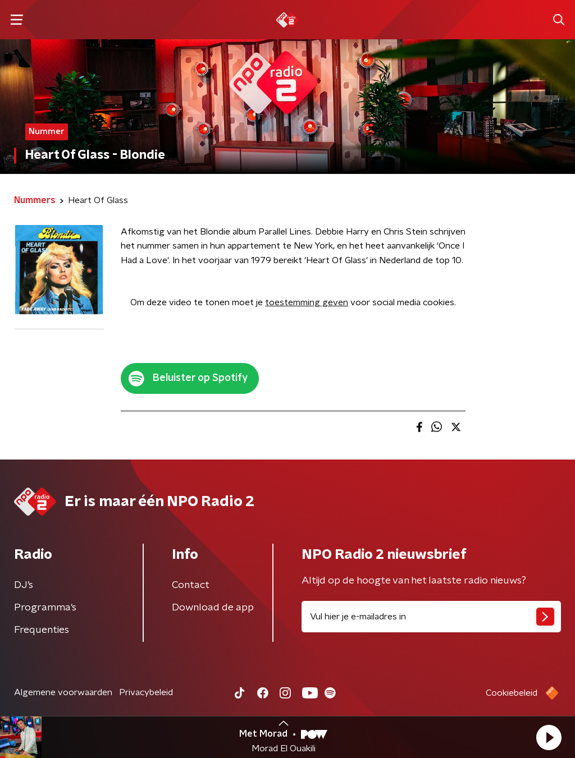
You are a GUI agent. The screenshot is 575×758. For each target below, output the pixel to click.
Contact (190, 585)
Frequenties (41, 630)
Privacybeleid (146, 692)
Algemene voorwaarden (63, 692)
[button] (549, 737)
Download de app (213, 608)
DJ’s (23, 585)
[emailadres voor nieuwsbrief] (431, 616)
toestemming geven (306, 302)
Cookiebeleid (511, 692)
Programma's (45, 608)
